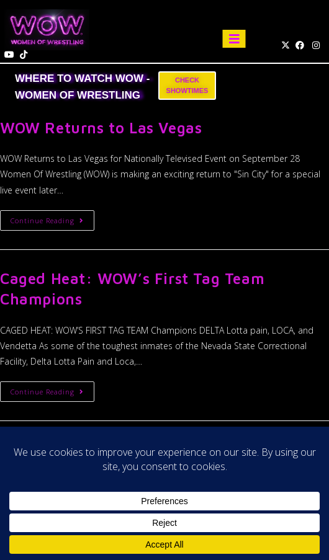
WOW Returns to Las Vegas (101, 127)
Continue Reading (52, 217)
